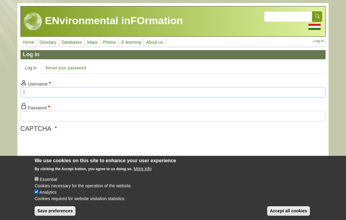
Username (38, 83)
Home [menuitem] (28, 42)
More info (142, 168)
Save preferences (55, 210)
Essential (48, 179)
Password (37, 107)
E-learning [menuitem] (131, 42)
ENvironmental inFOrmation (103, 21)
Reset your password (66, 67)
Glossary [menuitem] (47, 42)
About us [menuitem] (154, 42)
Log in (318, 41)
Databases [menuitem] (71, 42)
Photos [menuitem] (109, 42)
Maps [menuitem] (92, 42)
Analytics (48, 192)
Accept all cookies (288, 210)
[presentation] (66, 146)
